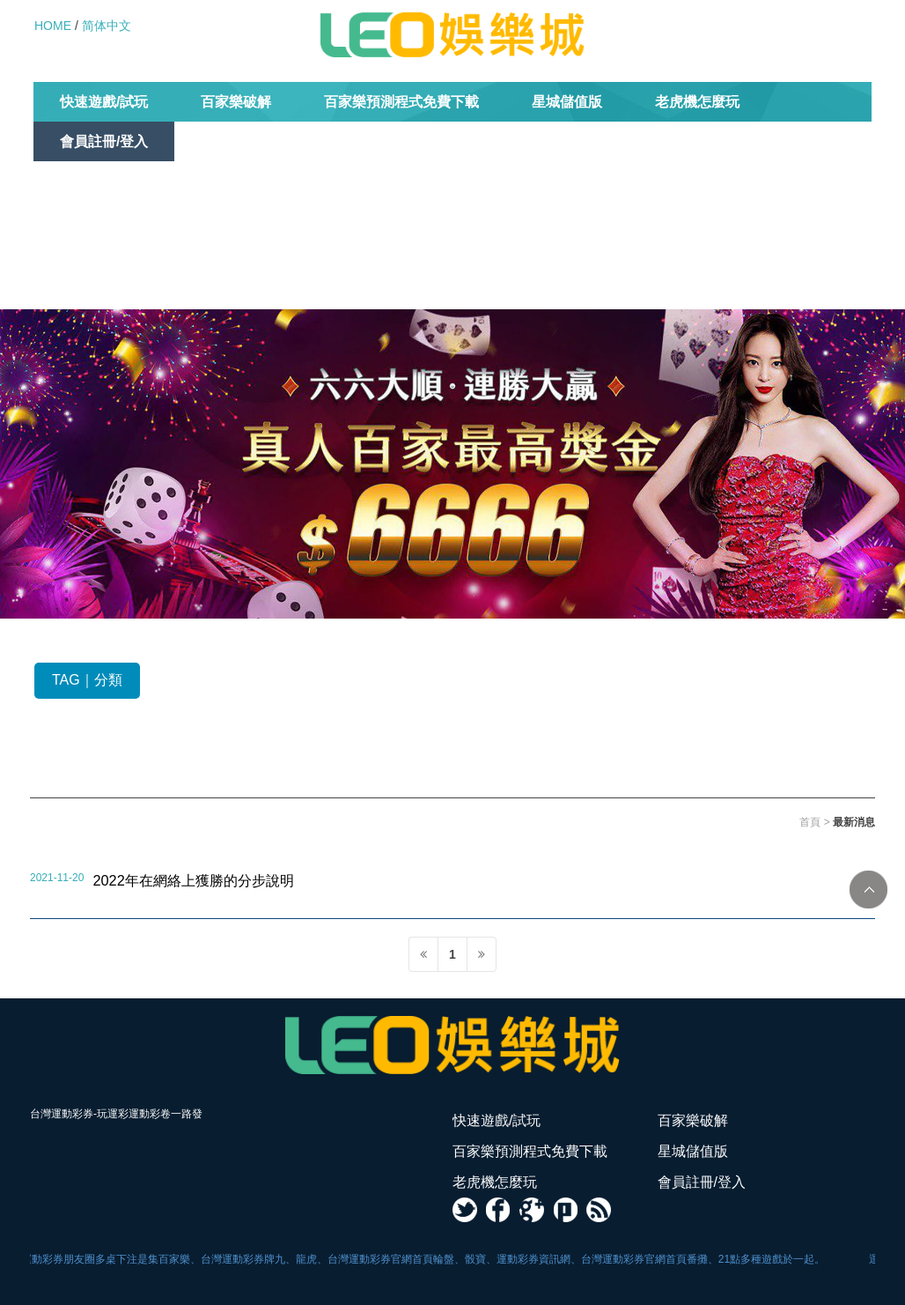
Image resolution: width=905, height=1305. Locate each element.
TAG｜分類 (87, 679)
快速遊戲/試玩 (104, 101)
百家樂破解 (236, 101)
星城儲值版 (567, 101)
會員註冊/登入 (104, 141)
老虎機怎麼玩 (697, 101)
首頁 (809, 822)
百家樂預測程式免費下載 (401, 101)
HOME (52, 26)
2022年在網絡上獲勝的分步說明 (192, 880)
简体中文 (106, 26)
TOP (868, 889)
